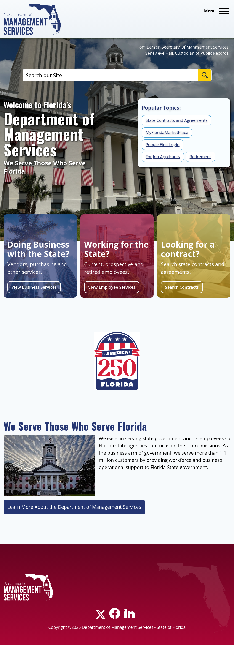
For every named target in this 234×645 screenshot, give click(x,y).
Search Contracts (182, 287)
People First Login (163, 144)
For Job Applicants (163, 156)
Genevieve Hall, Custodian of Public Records (187, 53)
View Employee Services (111, 287)
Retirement (200, 156)
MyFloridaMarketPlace (167, 132)
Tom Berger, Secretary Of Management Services (183, 47)
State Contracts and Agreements (176, 120)
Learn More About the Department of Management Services (74, 507)
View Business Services (34, 287)
